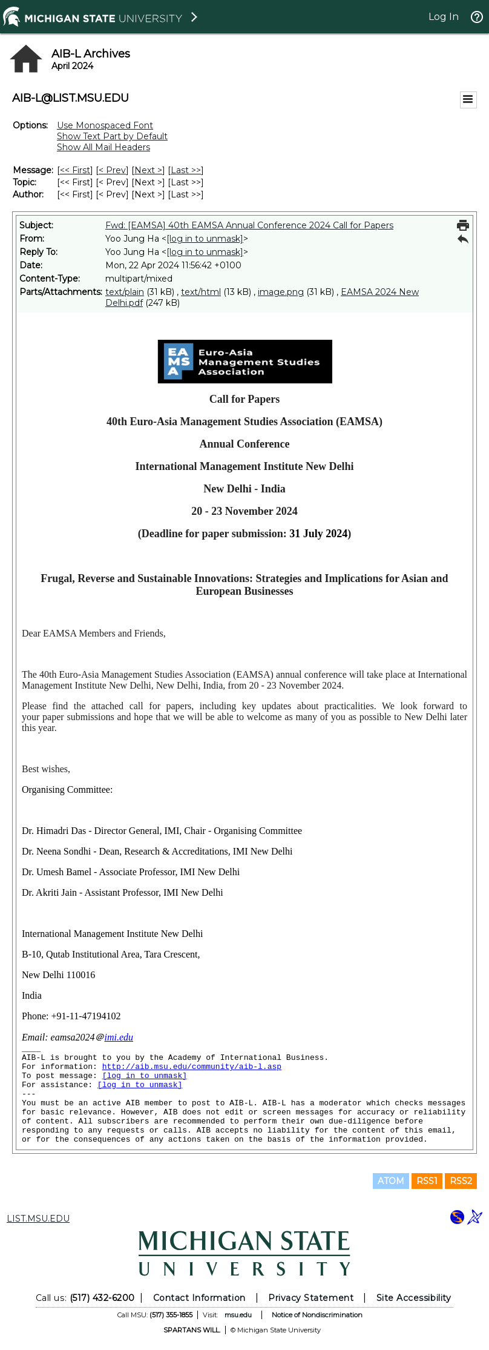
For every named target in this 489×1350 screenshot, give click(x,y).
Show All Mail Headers (103, 147)
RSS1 (427, 1181)
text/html (201, 291)
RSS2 (461, 1181)
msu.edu (238, 1315)
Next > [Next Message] (148, 170)
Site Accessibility (413, 1297)
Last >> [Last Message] (186, 170)
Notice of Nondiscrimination (317, 1315)
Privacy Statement (310, 1297)
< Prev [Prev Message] (112, 170)
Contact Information (199, 1297)
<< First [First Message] (75, 170)
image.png (281, 291)
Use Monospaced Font (105, 125)
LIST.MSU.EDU (38, 1218)
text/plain (124, 291)
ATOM (391, 1181)
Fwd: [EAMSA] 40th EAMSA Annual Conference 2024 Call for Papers (249, 225)
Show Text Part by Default (112, 136)
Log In (443, 16)
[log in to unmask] (204, 238)
